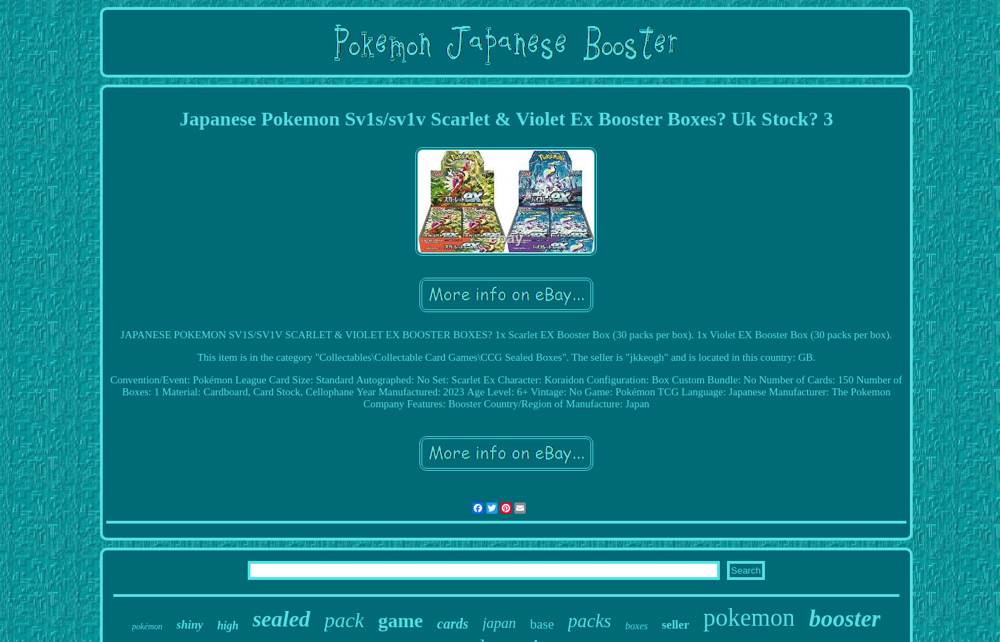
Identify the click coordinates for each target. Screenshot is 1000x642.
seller (675, 624)
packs (589, 620)
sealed (281, 618)
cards (452, 623)
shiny (190, 624)
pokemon (749, 617)
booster (844, 618)
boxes (637, 626)
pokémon (147, 626)
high (228, 625)
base (542, 624)
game (400, 620)
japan (500, 623)
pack (344, 619)
